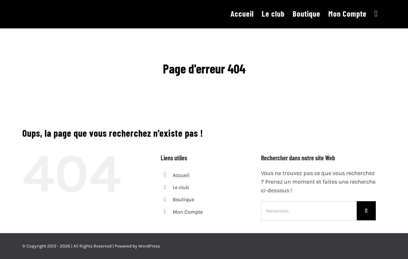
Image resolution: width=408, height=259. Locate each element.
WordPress (149, 246)
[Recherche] (366, 210)
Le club (181, 187)
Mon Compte (188, 212)
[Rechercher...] (309, 210)
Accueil (181, 175)
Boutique (183, 199)
